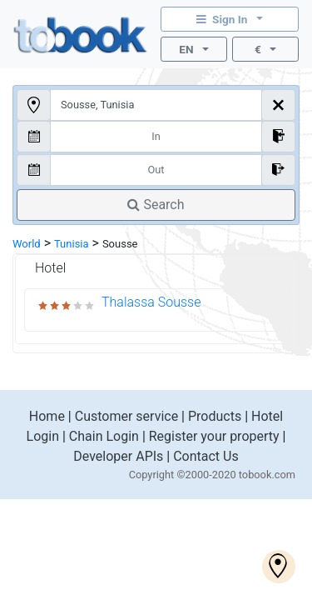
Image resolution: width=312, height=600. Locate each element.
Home (47, 416)
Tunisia (71, 244)
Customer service (126, 416)
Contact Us (206, 456)
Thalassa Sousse (151, 302)
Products (214, 416)
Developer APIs (118, 456)
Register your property (214, 436)
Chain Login (104, 436)
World (26, 244)
